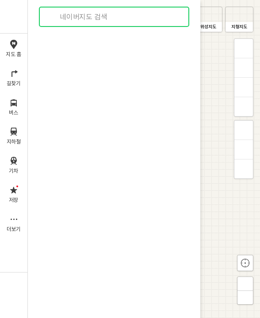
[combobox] (114, 17)
